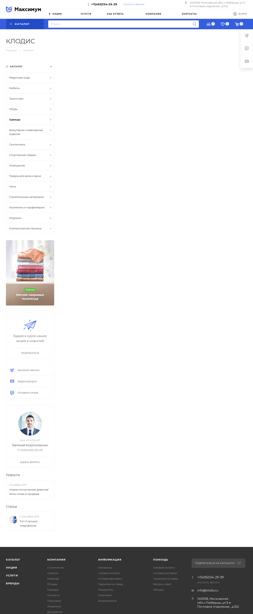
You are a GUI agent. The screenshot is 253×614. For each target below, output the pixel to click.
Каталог (13, 559)
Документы (54, 611)
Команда (53, 578)
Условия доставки (110, 578)
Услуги (12, 575)
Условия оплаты (109, 573)
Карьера (53, 589)
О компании (55, 567)
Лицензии (54, 606)
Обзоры (158, 589)
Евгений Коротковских (30, 445)
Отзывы (52, 584)
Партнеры (54, 600)
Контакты (53, 595)
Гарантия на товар (110, 584)
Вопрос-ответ (162, 584)
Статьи (11, 507)
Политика (104, 595)
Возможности (107, 600)
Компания (56, 559)
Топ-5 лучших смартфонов (29, 523)
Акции (11, 567)
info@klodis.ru (207, 590)
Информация (109, 559)
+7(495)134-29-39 (104, 4)
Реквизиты (105, 589)
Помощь (160, 559)
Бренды (12, 583)
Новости (13, 475)
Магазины (105, 567)
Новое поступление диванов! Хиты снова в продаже (29, 491)
